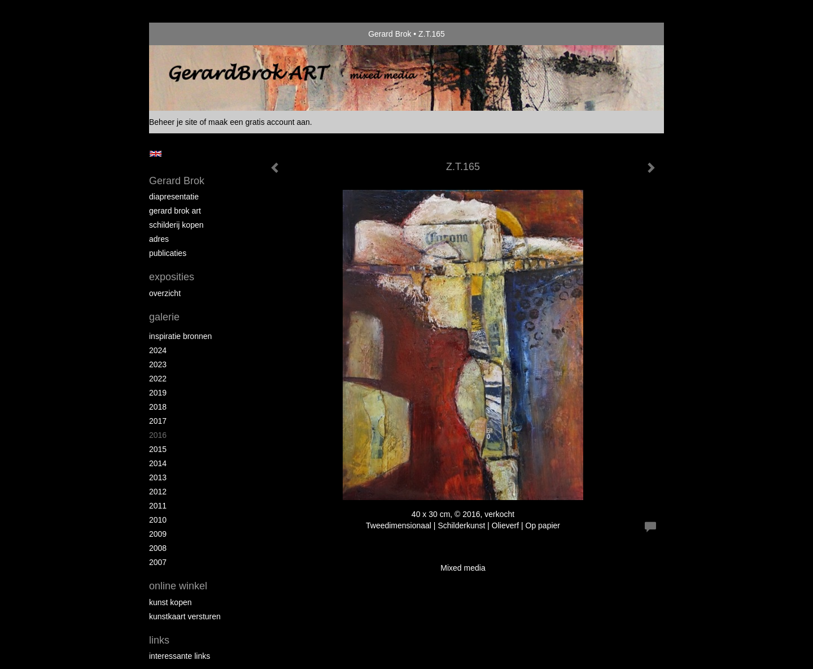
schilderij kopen (176, 224)
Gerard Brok (389, 33)
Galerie (164, 317)
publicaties (167, 253)
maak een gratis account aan (259, 122)
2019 (158, 392)
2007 (158, 562)
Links (159, 640)
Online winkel (178, 586)
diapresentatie (174, 196)
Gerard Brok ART (175, 210)
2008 (158, 548)
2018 (158, 406)
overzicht (165, 293)
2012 (158, 491)
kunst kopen (170, 602)
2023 (158, 364)
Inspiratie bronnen (180, 336)
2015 (158, 449)
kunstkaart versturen (185, 616)
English (155, 153)
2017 (158, 420)
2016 (158, 435)
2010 (158, 519)
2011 (158, 505)
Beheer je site (173, 122)
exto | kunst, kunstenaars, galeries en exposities (181, 34)
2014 (158, 463)
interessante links (179, 656)
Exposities (171, 277)
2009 (158, 533)
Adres (159, 239)
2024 (158, 350)
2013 (158, 477)
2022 (158, 378)
